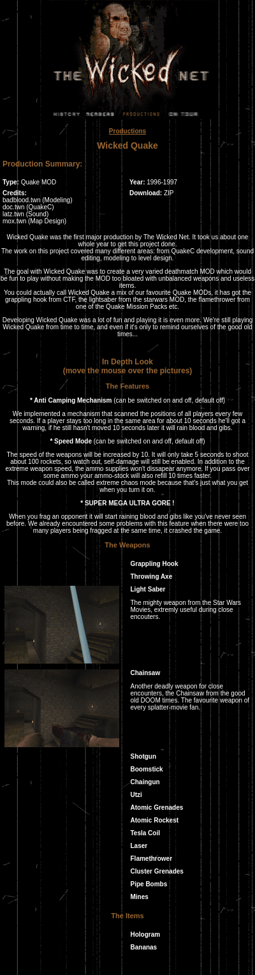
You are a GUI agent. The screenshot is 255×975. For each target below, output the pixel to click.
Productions (127, 131)
